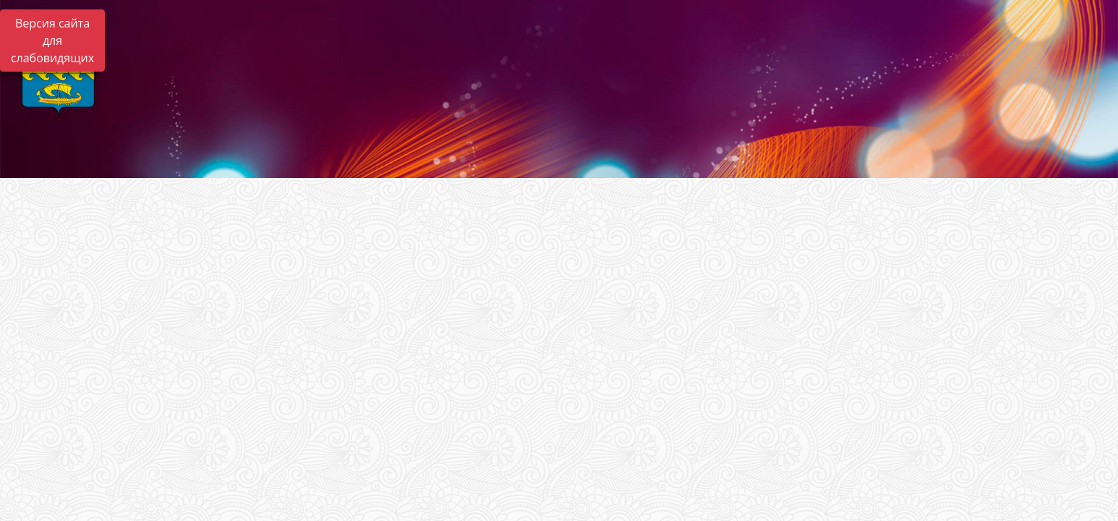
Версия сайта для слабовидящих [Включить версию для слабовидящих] (52, 40)
